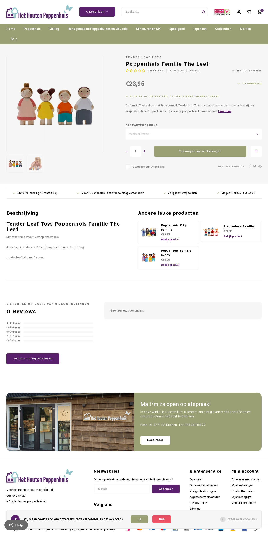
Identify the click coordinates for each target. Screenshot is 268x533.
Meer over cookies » (242, 519)
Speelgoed (177, 29)
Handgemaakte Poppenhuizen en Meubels (98, 29)
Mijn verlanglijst (241, 497)
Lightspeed (78, 529)
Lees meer (224, 111)
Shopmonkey (107, 529)
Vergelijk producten (244, 503)
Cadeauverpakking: (142, 125)
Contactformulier (242, 491)
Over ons (195, 479)
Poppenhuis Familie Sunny (176, 253)
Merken (245, 29)
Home (10, 29)
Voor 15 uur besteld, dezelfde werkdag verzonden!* (110, 193)
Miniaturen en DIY (148, 29)
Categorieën (97, 12)
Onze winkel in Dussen (204, 485)
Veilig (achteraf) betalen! (180, 193)
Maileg (54, 29)
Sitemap (195, 509)
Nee (162, 519)
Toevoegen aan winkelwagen (200, 151)
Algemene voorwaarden (205, 497)
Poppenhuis (32, 29)
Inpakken (200, 29)
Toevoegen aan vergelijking (148, 167)
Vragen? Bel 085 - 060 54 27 (236, 193)
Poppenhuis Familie (239, 226)
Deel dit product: (231, 166)
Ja (139, 519)
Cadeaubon (223, 29)
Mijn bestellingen (242, 485)
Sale (14, 39)
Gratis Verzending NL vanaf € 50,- (35, 193)
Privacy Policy (198, 503)
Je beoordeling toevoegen (184, 71)
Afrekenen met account (247, 479)
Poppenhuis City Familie (174, 227)
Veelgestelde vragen (203, 491)
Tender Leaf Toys (144, 57)
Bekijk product (170, 240)
